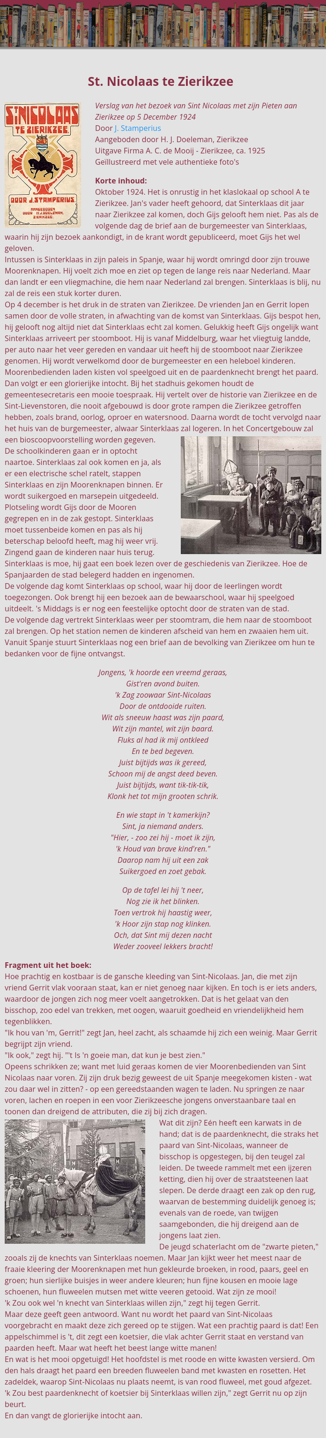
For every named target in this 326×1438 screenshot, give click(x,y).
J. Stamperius (138, 128)
